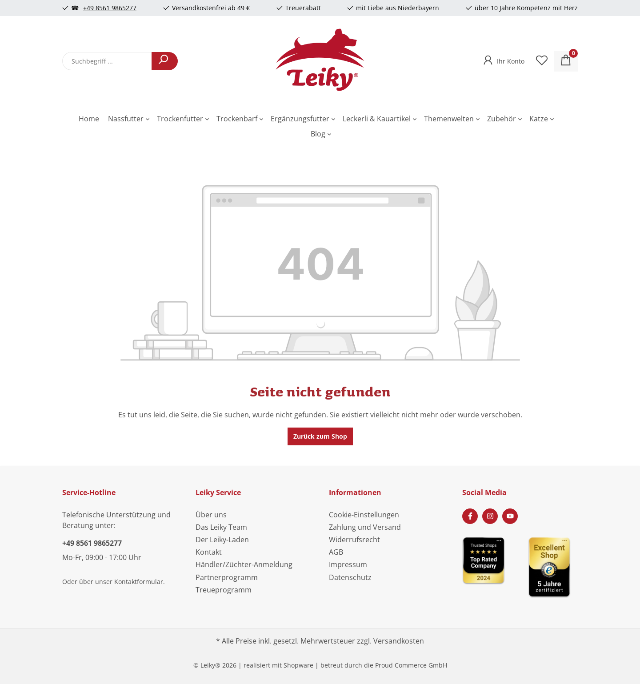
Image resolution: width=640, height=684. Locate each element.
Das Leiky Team (221, 527)
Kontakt (209, 552)
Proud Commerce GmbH (411, 665)
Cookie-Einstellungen (364, 515)
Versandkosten (398, 641)
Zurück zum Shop (320, 436)
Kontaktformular (138, 581)
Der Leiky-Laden (222, 539)
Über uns (211, 515)
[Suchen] (165, 61)
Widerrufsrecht (354, 539)
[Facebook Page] (470, 516)
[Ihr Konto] (503, 58)
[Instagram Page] (490, 516)
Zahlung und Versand (365, 527)
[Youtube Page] (510, 516)
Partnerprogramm (227, 577)
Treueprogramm (224, 590)
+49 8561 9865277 (109, 8)
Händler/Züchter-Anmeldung (244, 564)
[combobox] (107, 61)
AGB (336, 552)
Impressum (348, 564)
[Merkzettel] (542, 61)
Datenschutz (350, 577)
